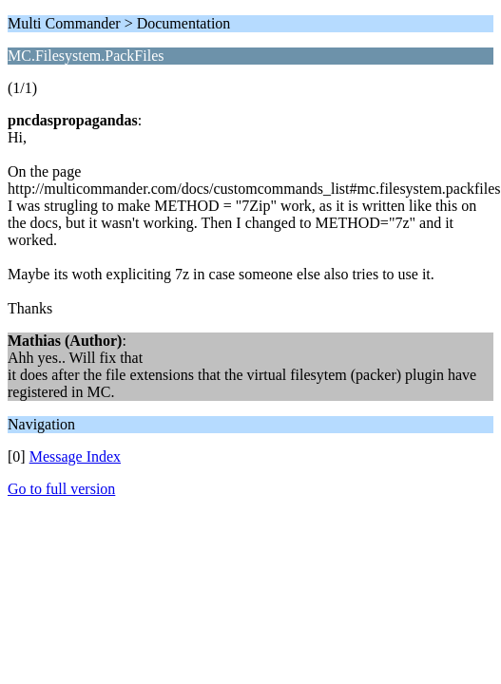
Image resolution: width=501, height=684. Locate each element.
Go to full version (61, 489)
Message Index (75, 456)
